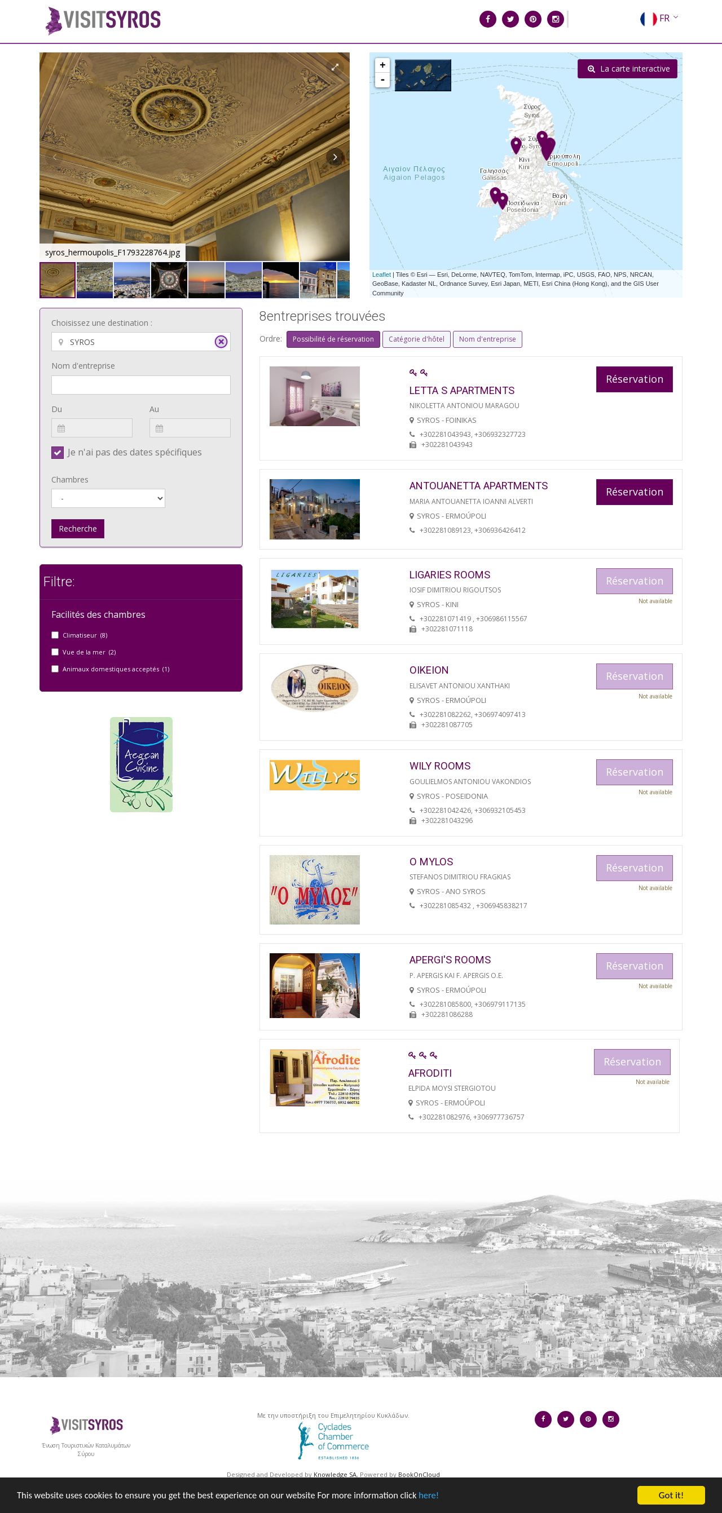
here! (443, 1503)
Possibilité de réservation (333, 339)
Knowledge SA (335, 1474)
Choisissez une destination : (101, 322)
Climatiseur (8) (85, 635)
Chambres (70, 479)
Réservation (634, 379)
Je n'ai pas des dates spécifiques (135, 452)
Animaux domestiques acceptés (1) (116, 669)
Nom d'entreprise (83, 365)
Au (154, 409)
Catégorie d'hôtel (416, 339)
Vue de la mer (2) (89, 652)
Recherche (78, 528)
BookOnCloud (419, 1474)
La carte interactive (629, 68)
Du (56, 409)
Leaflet (381, 274)
